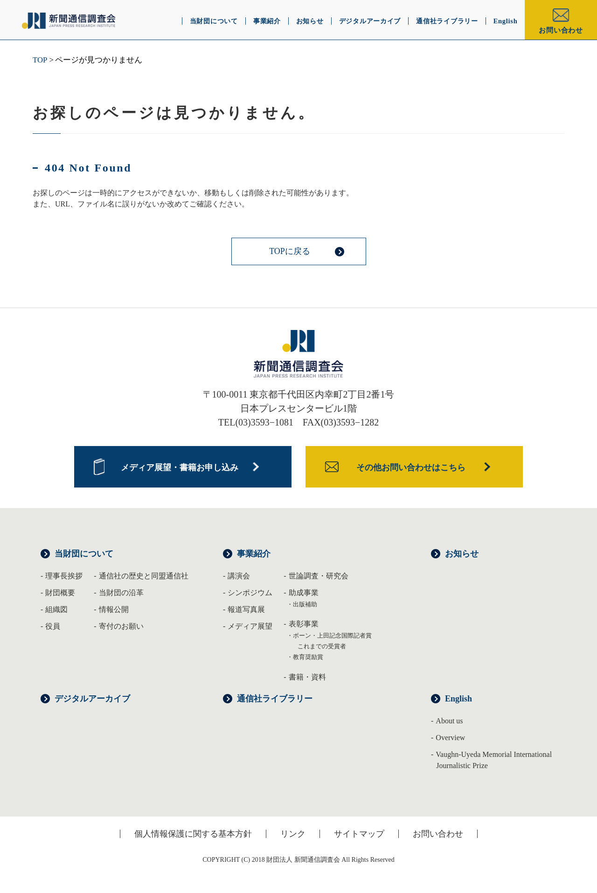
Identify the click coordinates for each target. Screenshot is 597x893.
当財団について (84, 553)
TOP (40, 59)
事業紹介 (254, 553)
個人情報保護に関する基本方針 (193, 833)
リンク (292, 833)
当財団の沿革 (121, 593)
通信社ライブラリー (274, 698)
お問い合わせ (561, 30)
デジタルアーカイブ (92, 698)
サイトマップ (359, 833)
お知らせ (462, 553)
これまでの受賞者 (322, 646)
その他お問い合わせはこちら (410, 467)
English (458, 698)
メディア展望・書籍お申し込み (179, 467)
